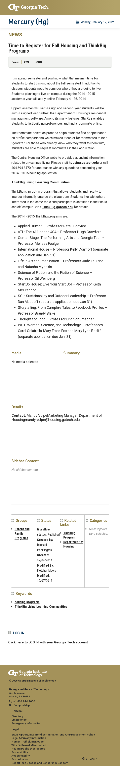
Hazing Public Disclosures (28, 748)
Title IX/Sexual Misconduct (28, 745)
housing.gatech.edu (84, 163)
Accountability (20, 755)
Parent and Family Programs (22, 533)
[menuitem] (60, 717)
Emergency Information (26, 723)
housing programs (27, 602)
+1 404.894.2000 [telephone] (24, 701)
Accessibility (19, 752)
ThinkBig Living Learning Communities (41, 607)
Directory (17, 716)
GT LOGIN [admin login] (91, 758)
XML (27, 62)
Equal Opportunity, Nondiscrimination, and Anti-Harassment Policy (53, 734)
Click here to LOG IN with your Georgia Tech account (48, 642)
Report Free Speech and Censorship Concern (39, 762)
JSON (38, 62)
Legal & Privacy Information (28, 738)
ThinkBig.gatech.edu (57, 207)
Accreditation (20, 759)
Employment (19, 719)
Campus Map (21, 705)
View (15, 62)
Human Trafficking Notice (27, 741)
